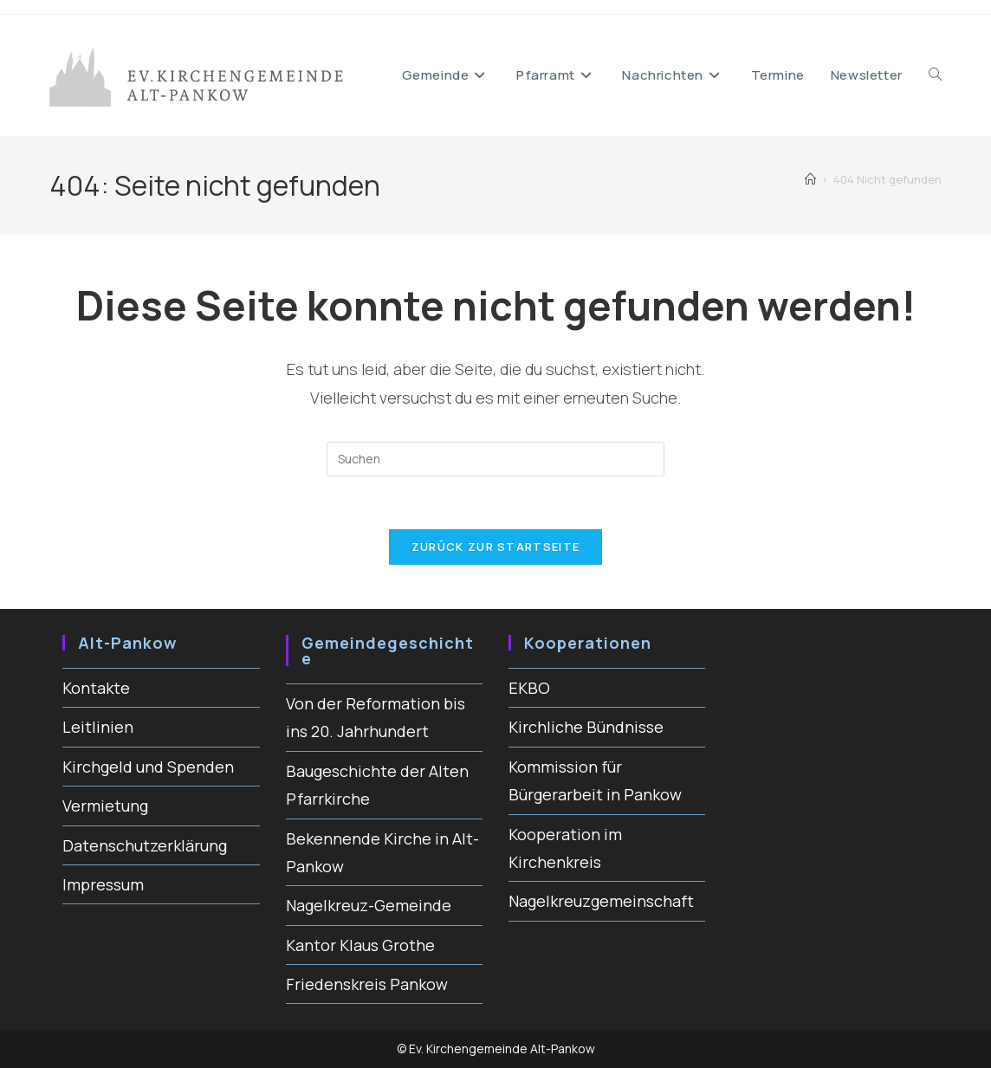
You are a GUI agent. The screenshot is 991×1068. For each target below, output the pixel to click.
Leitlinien (97, 726)
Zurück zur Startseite (495, 546)
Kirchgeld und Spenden (148, 766)
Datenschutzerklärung (144, 845)
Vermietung (105, 805)
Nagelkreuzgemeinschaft (601, 900)
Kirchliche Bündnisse (586, 726)
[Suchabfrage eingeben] (495, 459)
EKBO (529, 687)
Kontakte (96, 687)
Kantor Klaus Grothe (360, 945)
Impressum (103, 884)
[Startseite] (810, 179)
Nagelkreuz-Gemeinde (368, 905)
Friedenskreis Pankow (367, 984)
